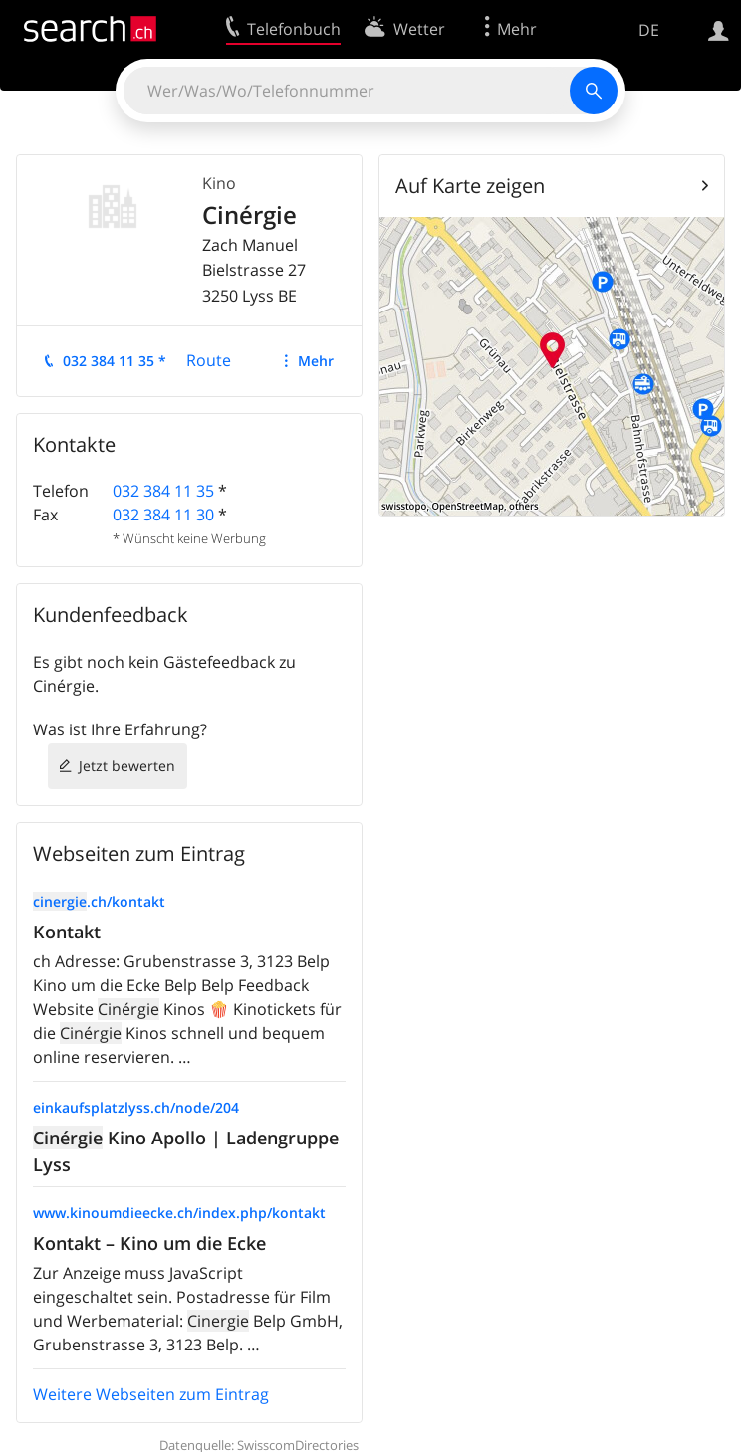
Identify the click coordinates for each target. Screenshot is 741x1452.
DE (648, 30)
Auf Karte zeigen (470, 185)
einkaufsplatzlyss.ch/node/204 (136, 1107)
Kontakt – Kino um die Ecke (149, 1243)
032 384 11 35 (163, 491)
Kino (219, 183)
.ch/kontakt (99, 901)
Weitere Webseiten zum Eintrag (151, 1394)
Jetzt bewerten (127, 765)
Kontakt (67, 931)
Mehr (316, 360)
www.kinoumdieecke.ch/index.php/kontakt (179, 1212)
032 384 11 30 (163, 514)
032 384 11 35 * (114, 360)
